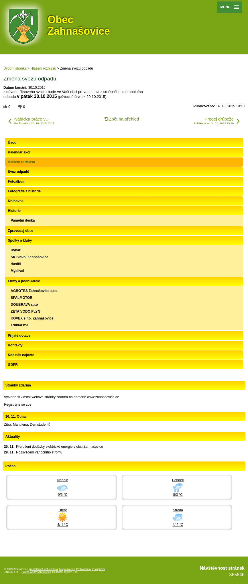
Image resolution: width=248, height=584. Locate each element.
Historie (14, 211)
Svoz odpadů (18, 172)
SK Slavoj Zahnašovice (29, 257)
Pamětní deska (23, 220)
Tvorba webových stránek (36, 572)
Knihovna (15, 201)
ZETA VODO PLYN (25, 311)
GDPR (13, 365)
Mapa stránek (67, 569)
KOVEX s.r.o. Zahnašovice (32, 318)
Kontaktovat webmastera (43, 569)
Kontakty (15, 345)
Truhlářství (19, 325)
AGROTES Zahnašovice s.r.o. (34, 291)
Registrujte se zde (18, 405)
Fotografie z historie (24, 191)
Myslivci (17, 271)
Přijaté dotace (19, 336)
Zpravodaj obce (20, 231)
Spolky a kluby (20, 240)
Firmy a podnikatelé (24, 281)
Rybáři (16, 250)
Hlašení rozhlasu (43, 68)
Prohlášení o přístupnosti (90, 569)
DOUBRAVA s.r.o (24, 305)
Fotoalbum (16, 181)
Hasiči (16, 264)
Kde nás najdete (21, 355)
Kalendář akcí (19, 152)
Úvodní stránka (15, 68)
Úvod (12, 143)
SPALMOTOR (21, 298)
